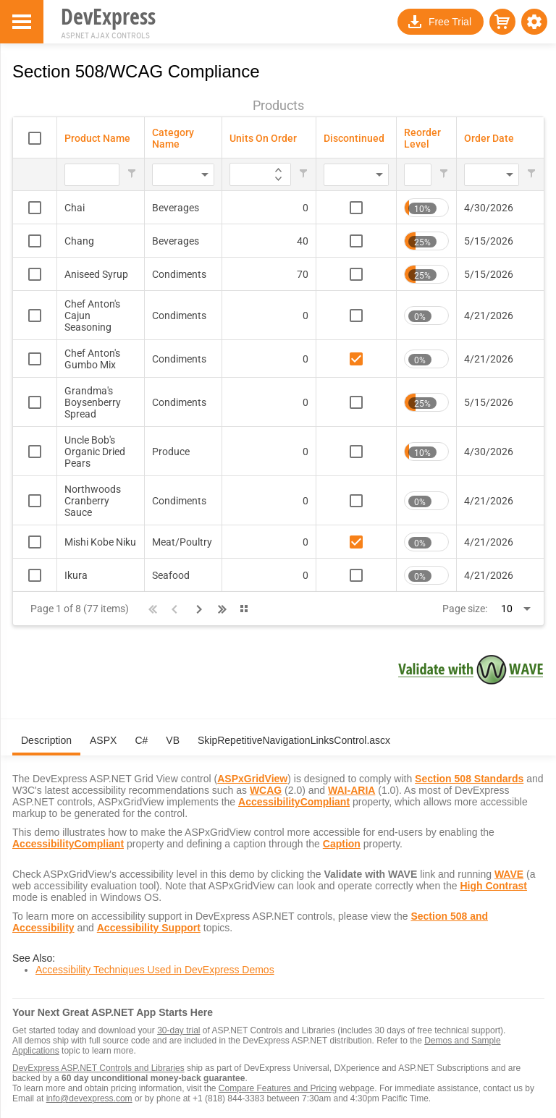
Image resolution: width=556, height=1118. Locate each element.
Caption (342, 844)
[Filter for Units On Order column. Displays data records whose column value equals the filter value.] (236, 175)
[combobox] (162, 175)
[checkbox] (34, 138)
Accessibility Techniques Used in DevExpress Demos (154, 969)
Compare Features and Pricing (278, 1088)
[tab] (46, 746)
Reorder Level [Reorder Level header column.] (422, 138)
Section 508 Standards (469, 778)
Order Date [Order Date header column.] (489, 138)
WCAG (266, 790)
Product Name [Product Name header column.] (97, 138)
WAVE (508, 874)
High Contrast (493, 886)
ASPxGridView (252, 778)
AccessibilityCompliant (294, 802)
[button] (534, 22)
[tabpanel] (278, 872)
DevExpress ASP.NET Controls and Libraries (98, 1068)
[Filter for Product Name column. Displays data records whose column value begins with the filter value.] (92, 175)
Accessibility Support (149, 927)
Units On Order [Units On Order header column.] (263, 138)
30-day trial (178, 1030)
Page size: (464, 608)
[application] (278, 169)
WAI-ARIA (351, 790)
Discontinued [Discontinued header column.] (354, 138)
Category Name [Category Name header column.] (173, 138)
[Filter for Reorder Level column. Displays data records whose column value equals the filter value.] (418, 175)
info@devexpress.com (89, 1098)
